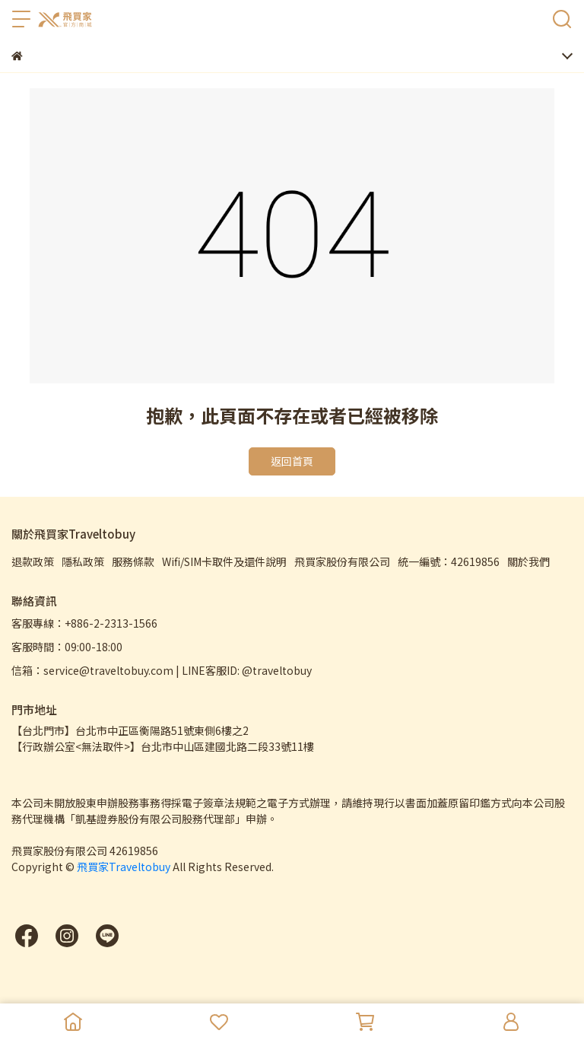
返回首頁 (292, 461)
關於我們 (528, 561)
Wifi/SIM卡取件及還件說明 (224, 561)
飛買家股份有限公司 (342, 561)
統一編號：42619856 (449, 561)
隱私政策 (83, 561)
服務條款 (133, 561)
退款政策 (32, 561)
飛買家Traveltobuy (123, 866)
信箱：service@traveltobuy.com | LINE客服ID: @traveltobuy (161, 670)
